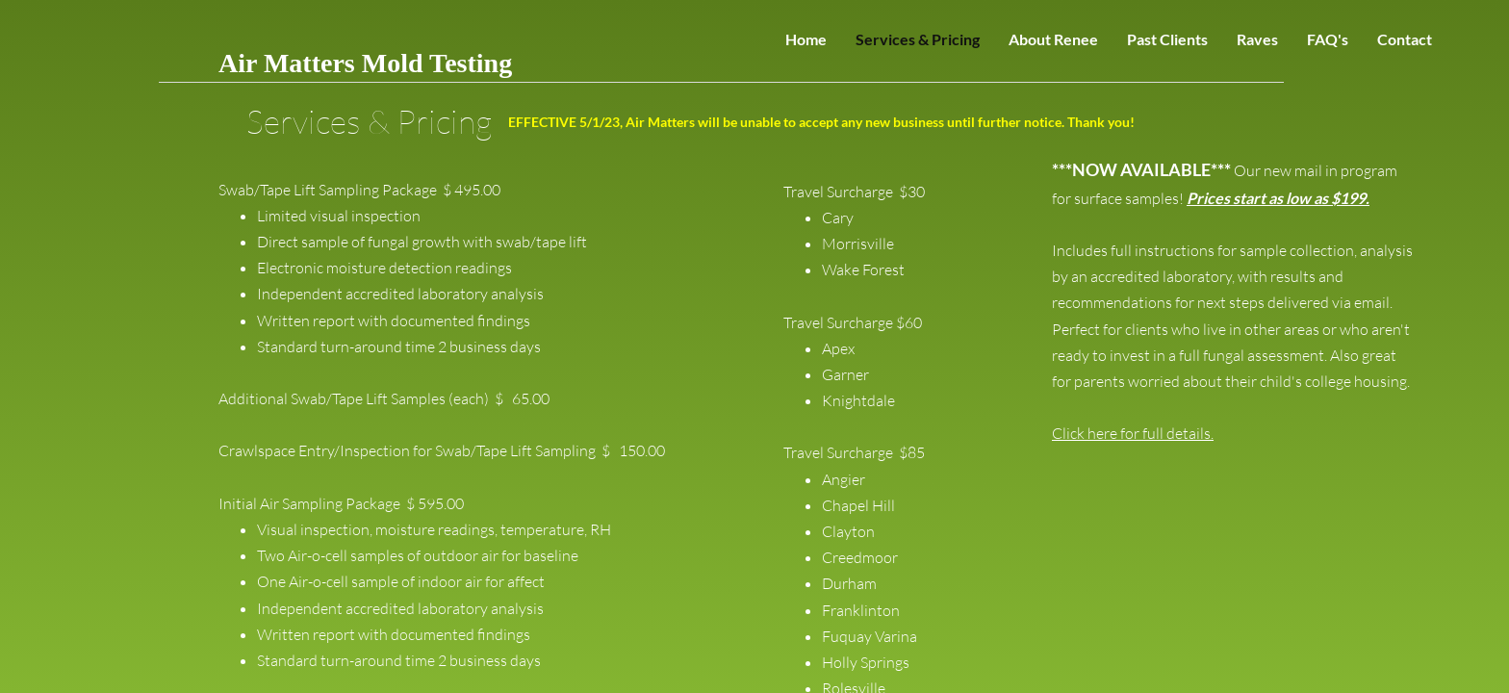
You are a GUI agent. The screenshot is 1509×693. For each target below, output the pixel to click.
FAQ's (1327, 39)
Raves (1257, 39)
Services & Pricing (918, 39)
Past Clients (1167, 39)
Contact (1404, 39)
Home (806, 39)
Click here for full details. (1133, 433)
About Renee (1053, 39)
